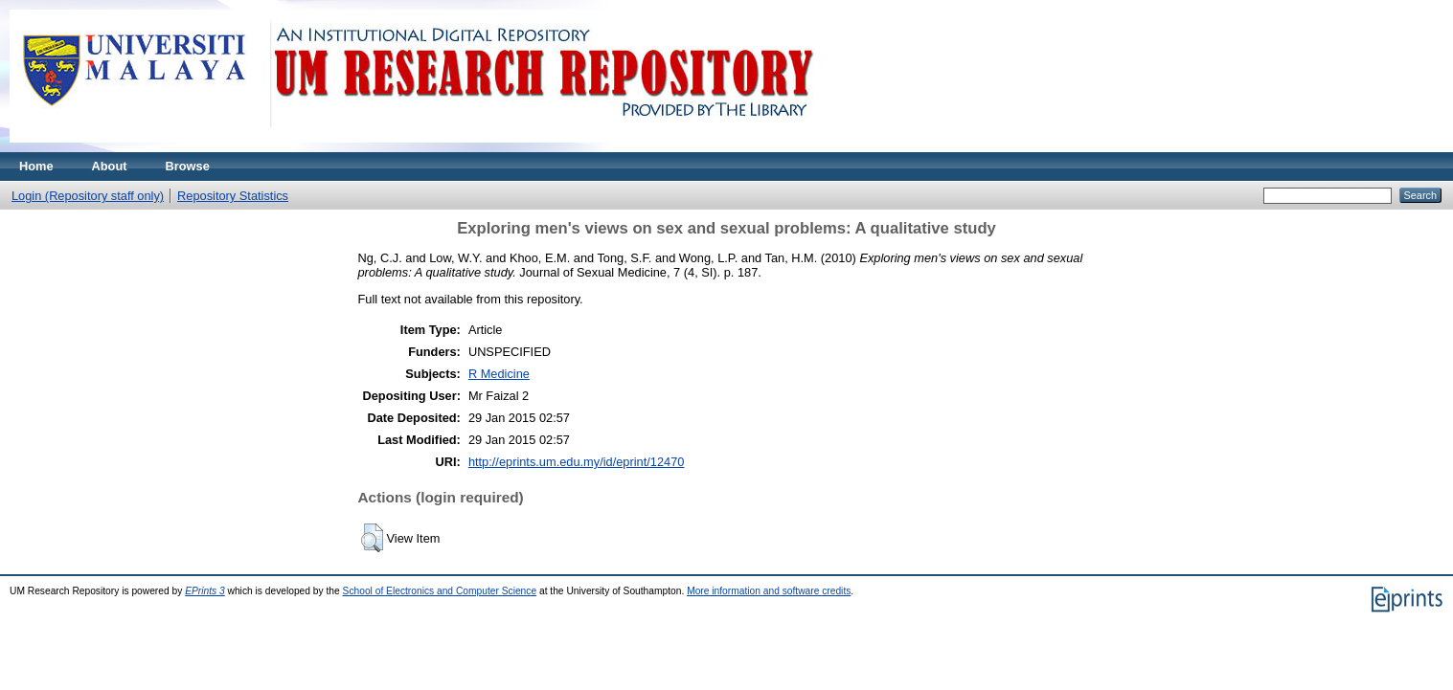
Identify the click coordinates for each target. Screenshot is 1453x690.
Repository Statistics (232, 196)
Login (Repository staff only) (87, 196)
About (109, 166)
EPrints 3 (205, 591)
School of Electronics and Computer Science (440, 591)
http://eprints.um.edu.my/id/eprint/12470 (576, 462)
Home (36, 166)
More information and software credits (769, 591)
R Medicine (499, 374)
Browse (188, 166)
